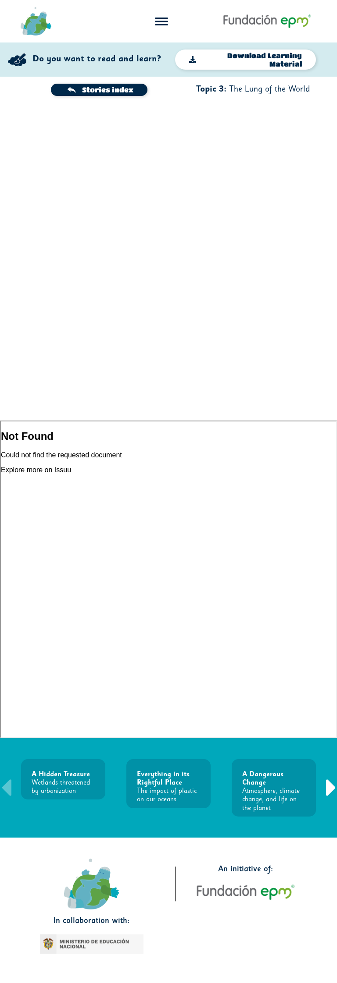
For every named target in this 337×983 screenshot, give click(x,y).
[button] (331, 787)
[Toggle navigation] (161, 21)
